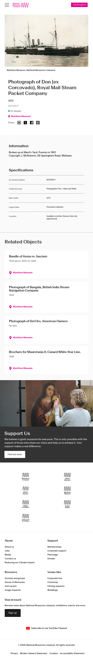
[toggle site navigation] (7, 5)
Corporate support (56, 551)
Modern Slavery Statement (33, 653)
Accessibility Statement (72, 653)
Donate (51, 558)
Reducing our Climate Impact (20, 562)
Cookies (53, 653)
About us (9, 547)
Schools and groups (15, 578)
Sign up (12, 613)
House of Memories (15, 582)
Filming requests (56, 586)
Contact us (10, 558)
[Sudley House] (67, 504)
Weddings (52, 590)
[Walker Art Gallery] (26, 504)
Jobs (7, 551)
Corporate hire (54, 578)
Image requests (13, 590)
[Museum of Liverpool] (26, 477)
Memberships (54, 547)
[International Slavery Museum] (26, 490)
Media (8, 555)
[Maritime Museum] (67, 490)
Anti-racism (11, 586)
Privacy (14, 653)
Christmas (52, 582)
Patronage (52, 555)
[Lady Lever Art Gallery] (26, 518)
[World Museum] (67, 477)
